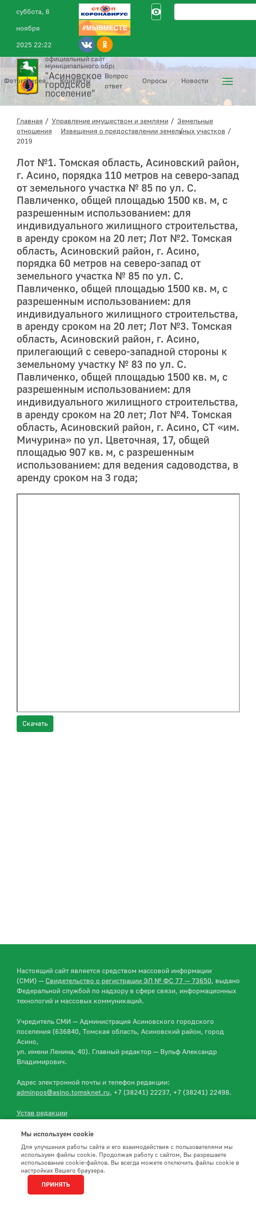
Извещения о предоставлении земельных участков (143, 131)
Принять (56, 1185)
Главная (30, 121)
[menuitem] (227, 81)
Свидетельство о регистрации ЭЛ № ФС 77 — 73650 (128, 981)
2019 (24, 141)
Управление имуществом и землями (110, 121)
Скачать (35, 723)
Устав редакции (42, 1113)
